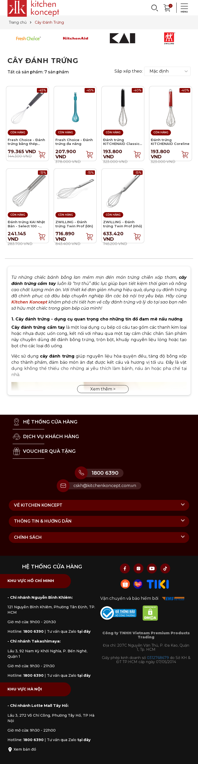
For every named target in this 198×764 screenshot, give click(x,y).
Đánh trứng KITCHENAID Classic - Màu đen (122, 144)
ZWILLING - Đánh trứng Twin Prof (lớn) (74, 224)
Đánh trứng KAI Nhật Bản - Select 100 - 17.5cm (26, 226)
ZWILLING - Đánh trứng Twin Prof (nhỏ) (122, 224)
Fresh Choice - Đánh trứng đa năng (74, 142)
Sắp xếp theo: (128, 71)
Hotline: (25, 631)
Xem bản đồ (21, 749)
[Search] (154, 7)
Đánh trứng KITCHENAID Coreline (170, 142)
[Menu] (183, 7)
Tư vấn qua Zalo (68, 631)
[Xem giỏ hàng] (167, 7)
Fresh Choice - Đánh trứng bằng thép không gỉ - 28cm (26, 144)
